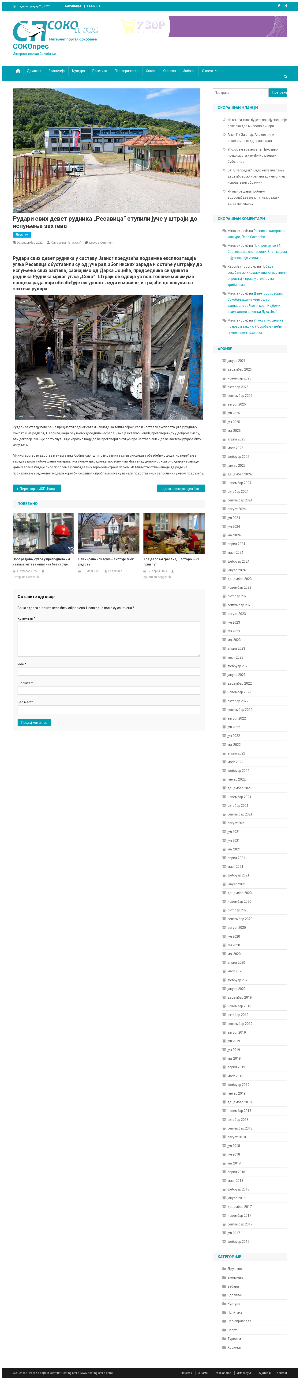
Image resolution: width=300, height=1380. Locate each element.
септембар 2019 (240, 1024)
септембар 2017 (240, 1224)
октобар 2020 (238, 910)
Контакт (282, 1373)
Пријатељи (264, 1373)
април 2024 (236, 544)
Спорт (150, 71)
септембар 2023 (240, 605)
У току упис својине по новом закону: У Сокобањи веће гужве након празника (255, 326)
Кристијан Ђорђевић (157, 577)
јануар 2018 (237, 1198)
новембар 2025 (239, 378)
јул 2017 (234, 1233)
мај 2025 (234, 430)
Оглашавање (222, 1373)
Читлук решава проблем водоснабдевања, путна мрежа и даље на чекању (253, 197)
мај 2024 (234, 535)
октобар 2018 (238, 1120)
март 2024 (235, 552)
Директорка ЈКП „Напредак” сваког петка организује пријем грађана (40, 489)
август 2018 (237, 1137)
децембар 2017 (240, 1207)
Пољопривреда (127, 71)
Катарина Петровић (66, 242)
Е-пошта (25, 683)
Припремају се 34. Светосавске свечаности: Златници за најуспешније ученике (257, 252)
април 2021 (236, 858)
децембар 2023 (240, 579)
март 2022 (235, 762)
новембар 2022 (239, 692)
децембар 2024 (240, 474)
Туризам (234, 1339)
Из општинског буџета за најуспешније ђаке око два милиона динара (257, 123)
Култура (78, 71)
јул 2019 (234, 1041)
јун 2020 (234, 945)
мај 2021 (234, 849)
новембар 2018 (239, 1111)
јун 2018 (234, 1154)
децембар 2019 (240, 997)
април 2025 (236, 439)
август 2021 (237, 823)
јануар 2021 (237, 884)
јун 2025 (234, 422)
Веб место (26, 702)
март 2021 (235, 866)
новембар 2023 (239, 587)
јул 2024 (234, 518)
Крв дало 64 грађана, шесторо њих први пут (171, 561)
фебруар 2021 (238, 875)
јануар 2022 (237, 779)
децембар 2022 (240, 683)
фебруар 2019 (238, 1085)
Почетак (186, 1373)
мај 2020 (234, 954)
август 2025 (237, 404)
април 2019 (236, 1067)
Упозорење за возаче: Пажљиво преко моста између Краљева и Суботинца (253, 155)
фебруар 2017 (238, 1242)
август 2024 (237, 509)
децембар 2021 (240, 788)
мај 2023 (234, 640)
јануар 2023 (237, 675)
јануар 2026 (237, 361)
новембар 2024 (239, 483)
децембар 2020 (240, 893)
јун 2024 (234, 526)
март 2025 (235, 448)
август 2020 (237, 927)
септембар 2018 (240, 1128)
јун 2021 (234, 840)
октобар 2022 (238, 701)
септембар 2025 (240, 396)
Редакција (115, 571)
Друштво (34, 71)
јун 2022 (234, 736)
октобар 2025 (238, 387)
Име (22, 664)
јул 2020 (234, 936)
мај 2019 (234, 1058)
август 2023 (237, 614)
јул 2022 (234, 727)
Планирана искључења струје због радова (106, 561)
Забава (189, 71)
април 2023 (236, 648)
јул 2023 (234, 622)
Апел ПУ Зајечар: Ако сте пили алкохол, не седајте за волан (251, 138)
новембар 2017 (239, 1215)
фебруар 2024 (238, 561)
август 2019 (237, 1032)
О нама (207, 71)
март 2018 (235, 1181)
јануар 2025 (237, 465)
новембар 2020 (239, 901)
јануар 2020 (237, 989)
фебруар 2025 (238, 457)
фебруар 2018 (238, 1189)
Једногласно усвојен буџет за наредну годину (183, 489)
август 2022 (237, 718)
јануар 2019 (237, 1093)
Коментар (26, 618)
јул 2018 (234, 1146)
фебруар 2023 (238, 666)
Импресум (244, 1373)
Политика (99, 71)
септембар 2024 (240, 500)
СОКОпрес (31, 46)
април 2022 (236, 753)
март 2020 (235, 971)
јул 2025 (234, 413)
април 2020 (236, 962)
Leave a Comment (101, 242)
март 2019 (235, 1076)
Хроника (169, 71)
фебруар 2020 (238, 980)
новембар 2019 (239, 1006)
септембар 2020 (240, 919)
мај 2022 (234, 745)
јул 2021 (234, 832)
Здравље (235, 1295)
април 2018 (236, 1172)
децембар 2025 (240, 369)
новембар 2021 (239, 797)
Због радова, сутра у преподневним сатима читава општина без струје (41, 561)
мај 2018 (234, 1163)
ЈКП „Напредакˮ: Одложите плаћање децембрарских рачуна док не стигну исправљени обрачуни (256, 176)
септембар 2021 (240, 814)
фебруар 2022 (238, 771)
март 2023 (235, 657)
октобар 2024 (238, 491)
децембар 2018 (240, 1102)
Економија (57, 71)
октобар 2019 (238, 1015)
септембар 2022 (240, 710)
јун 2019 (234, 1050)
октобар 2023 (238, 596)
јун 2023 (234, 631)
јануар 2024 (237, 570)
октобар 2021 (238, 806)
